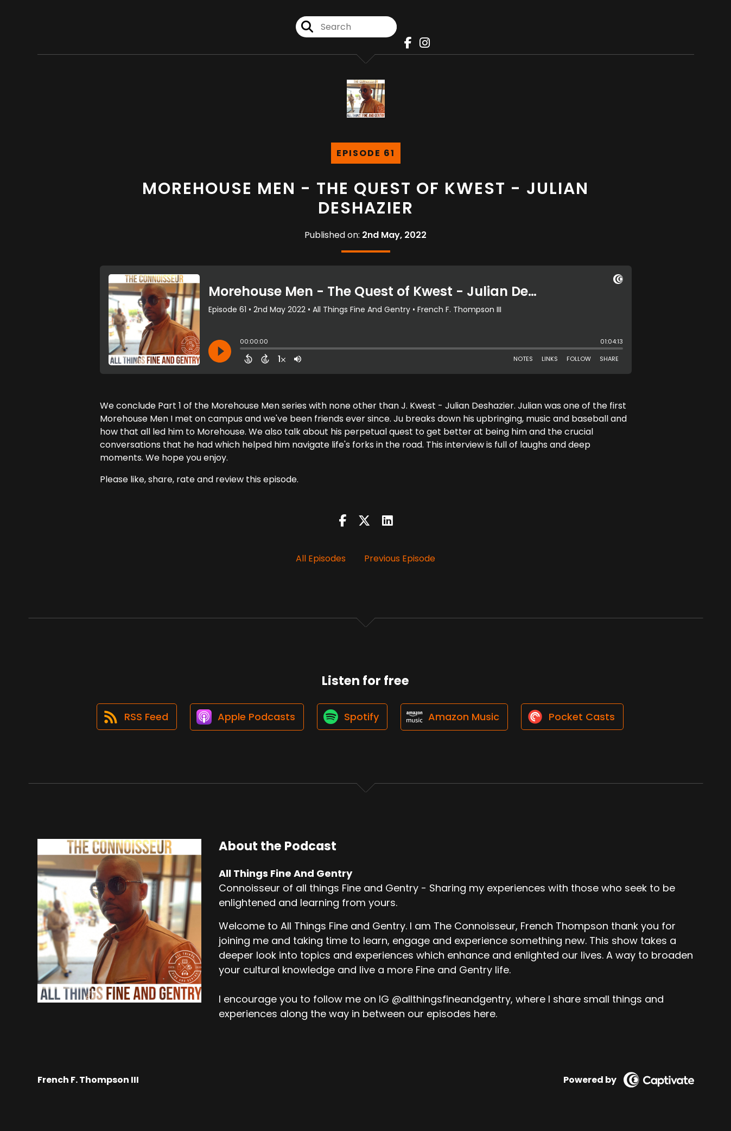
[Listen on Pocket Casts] (574, 717)
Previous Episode (399, 558)
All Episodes (321, 558)
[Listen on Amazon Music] (455, 717)
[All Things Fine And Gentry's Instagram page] (422, 43)
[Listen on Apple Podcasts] (245, 717)
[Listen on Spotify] (352, 717)
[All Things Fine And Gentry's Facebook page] (405, 43)
